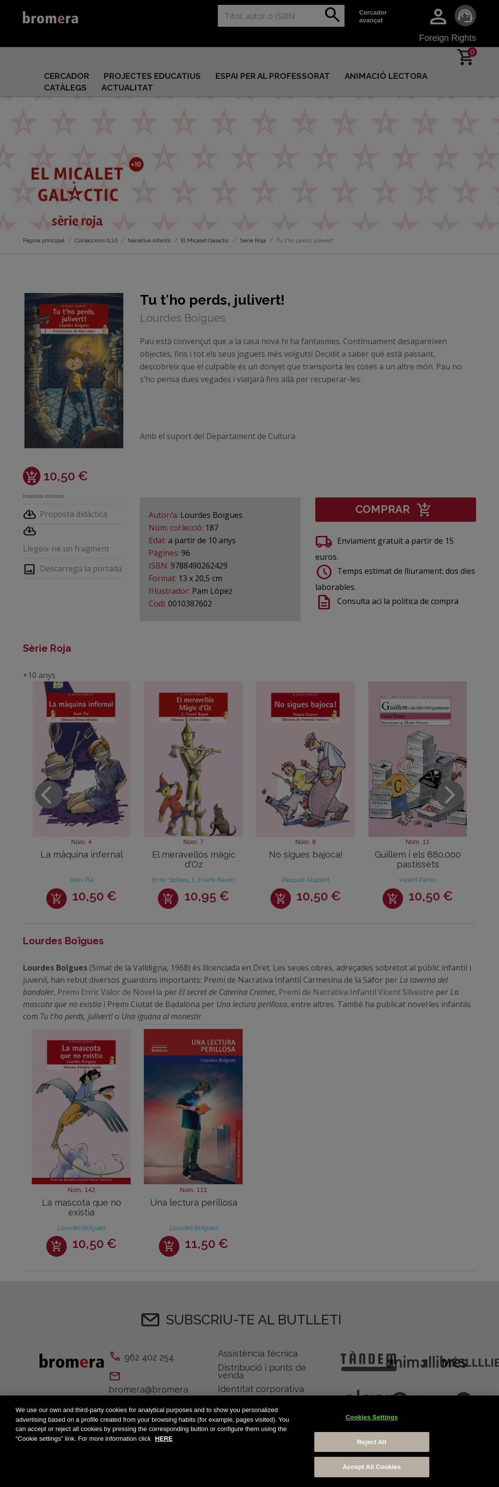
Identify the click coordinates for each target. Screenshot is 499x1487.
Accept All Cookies (372, 1466)
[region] (249, 1441)
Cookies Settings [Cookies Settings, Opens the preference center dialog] (371, 1417)
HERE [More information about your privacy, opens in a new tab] (164, 1438)
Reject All (371, 1442)
